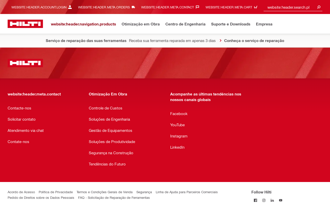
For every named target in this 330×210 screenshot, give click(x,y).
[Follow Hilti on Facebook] (255, 200)
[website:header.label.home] (25, 24)
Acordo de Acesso (21, 192)
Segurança (144, 192)
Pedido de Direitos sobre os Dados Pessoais (41, 197)
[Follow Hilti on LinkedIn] (272, 200)
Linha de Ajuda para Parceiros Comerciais (187, 192)
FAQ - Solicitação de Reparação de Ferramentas (114, 197)
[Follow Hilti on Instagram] (264, 200)
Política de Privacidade (56, 192)
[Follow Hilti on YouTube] (281, 200)
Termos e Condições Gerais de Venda (105, 192)
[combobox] (293, 7)
